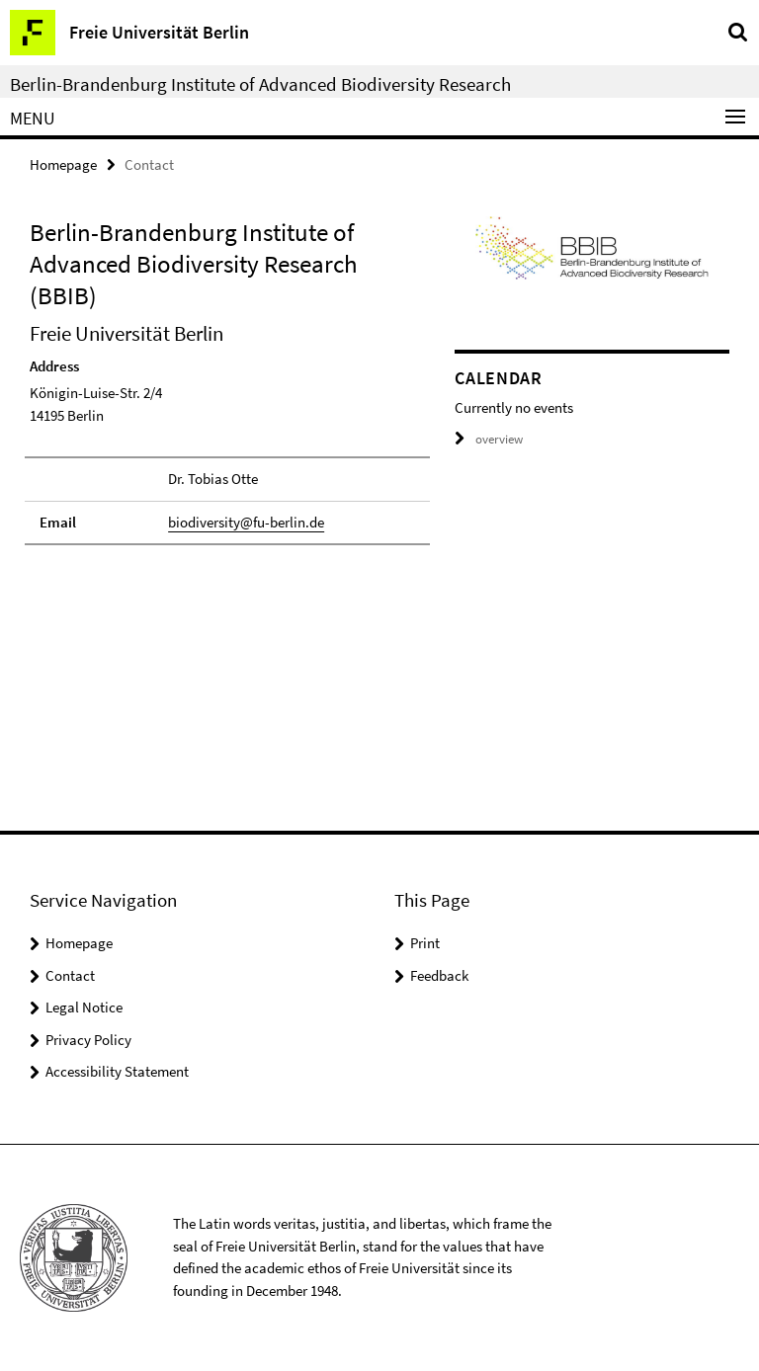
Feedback (439, 975)
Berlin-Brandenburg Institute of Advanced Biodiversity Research (260, 84)
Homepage (63, 164)
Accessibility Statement (117, 1071)
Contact (70, 975)
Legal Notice (84, 1007)
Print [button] (425, 942)
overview (489, 439)
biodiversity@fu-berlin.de (246, 522)
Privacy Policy (88, 1039)
